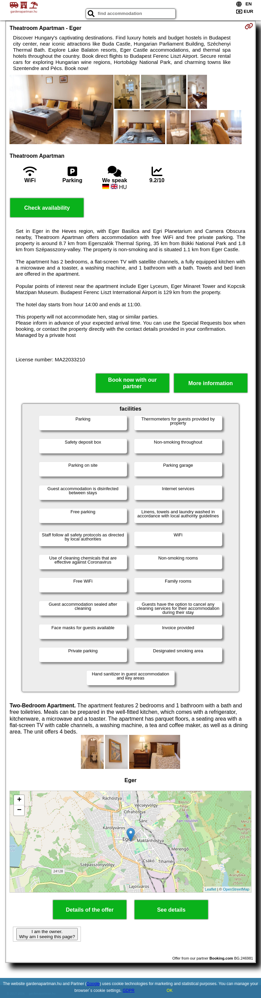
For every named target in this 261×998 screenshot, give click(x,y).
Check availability (47, 208)
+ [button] (19, 800)
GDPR (129, 990)
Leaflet (210, 889)
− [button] (19, 810)
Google (93, 983)
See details (171, 910)
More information (210, 383)
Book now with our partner (132, 383)
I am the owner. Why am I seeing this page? (47, 934)
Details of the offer (90, 910)
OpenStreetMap (236, 889)
